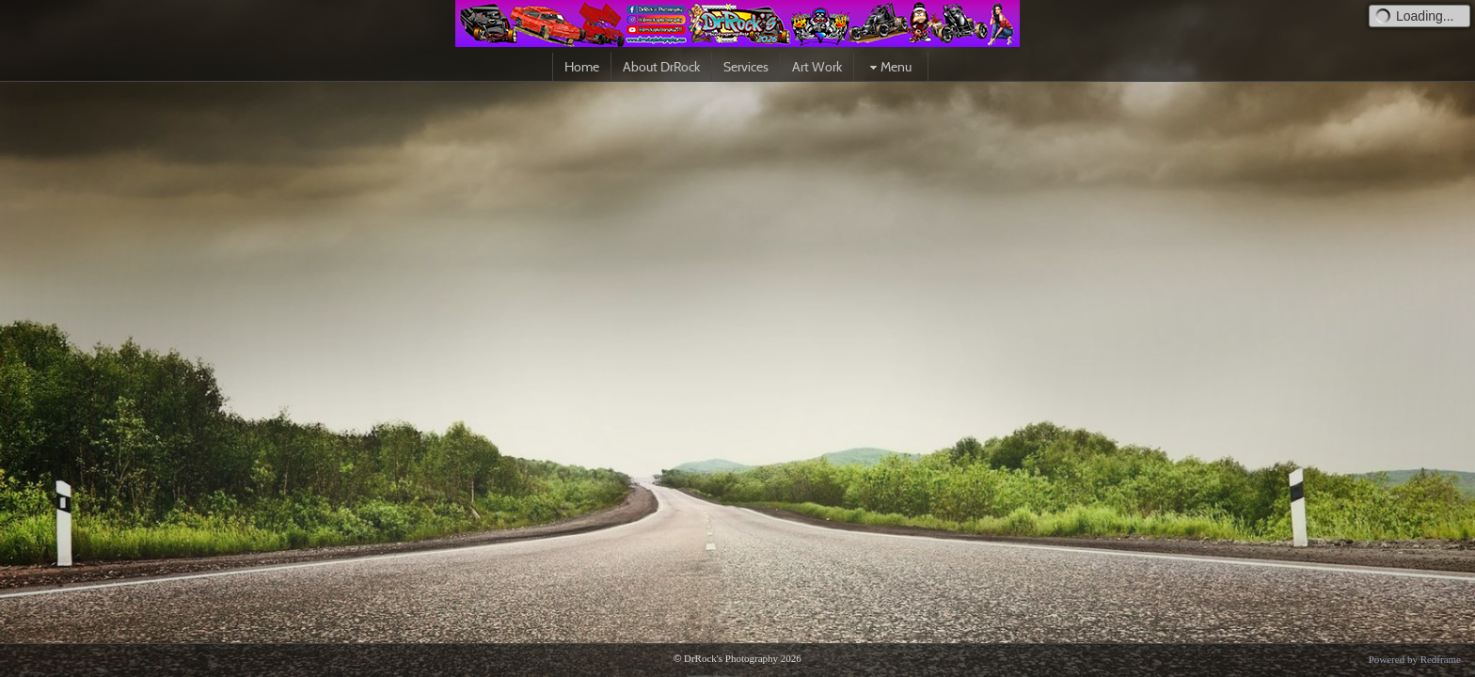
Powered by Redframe (1415, 659)
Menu (888, 66)
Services (746, 66)
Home (581, 66)
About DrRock (661, 66)
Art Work (817, 66)
